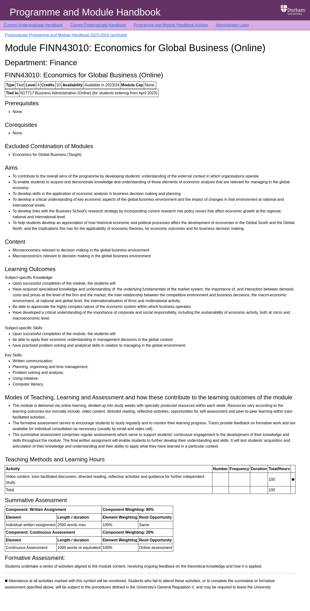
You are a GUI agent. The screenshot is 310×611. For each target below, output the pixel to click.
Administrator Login (232, 25)
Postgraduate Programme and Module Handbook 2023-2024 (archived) (66, 35)
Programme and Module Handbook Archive (171, 25)
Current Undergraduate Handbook (33, 25)
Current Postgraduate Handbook (98, 25)
